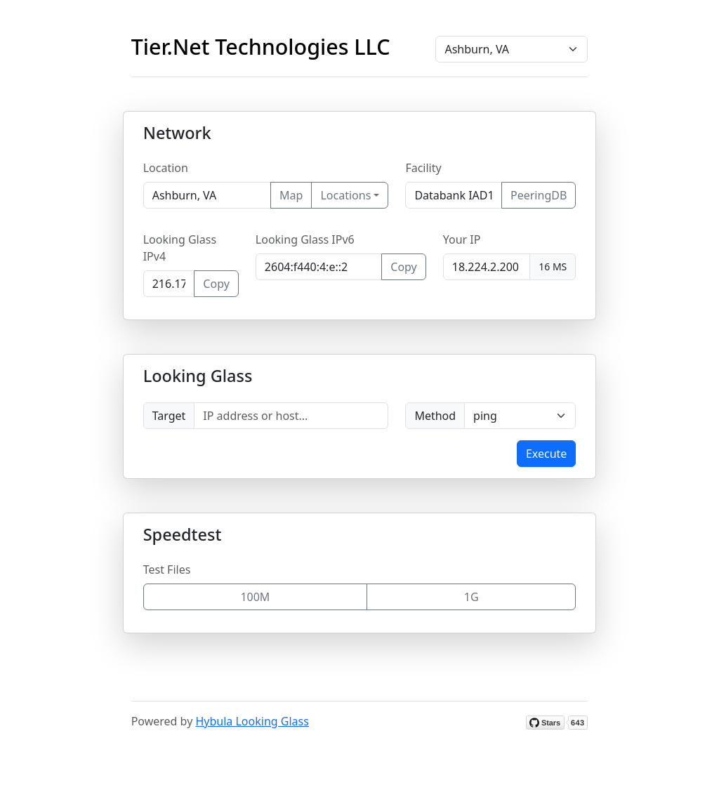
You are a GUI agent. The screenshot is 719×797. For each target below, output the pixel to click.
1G (471, 597)
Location (165, 168)
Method (435, 415)
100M (255, 597)
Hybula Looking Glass (251, 721)
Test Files (167, 569)
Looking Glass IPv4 (179, 248)
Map (291, 195)
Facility (423, 168)
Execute (546, 453)
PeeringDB (538, 195)
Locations (345, 195)
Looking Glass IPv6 (305, 239)
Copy (216, 283)
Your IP (462, 239)
